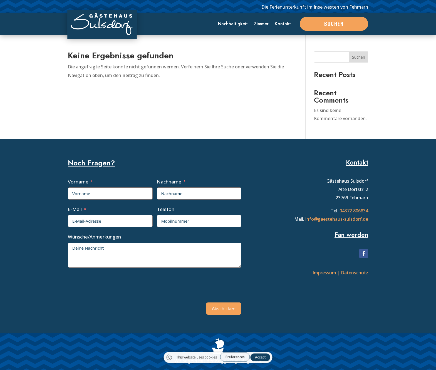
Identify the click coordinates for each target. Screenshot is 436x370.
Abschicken (224, 309)
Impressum (324, 273)
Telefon (165, 209)
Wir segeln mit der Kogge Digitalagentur (218, 361)
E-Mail (75, 209)
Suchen (358, 57)
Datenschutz (354, 273)
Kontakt (283, 24)
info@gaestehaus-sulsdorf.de (336, 219)
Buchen (334, 23)
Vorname (78, 181)
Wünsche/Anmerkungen (94, 237)
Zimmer (261, 24)
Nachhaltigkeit (233, 24)
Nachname (169, 181)
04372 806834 (354, 211)
